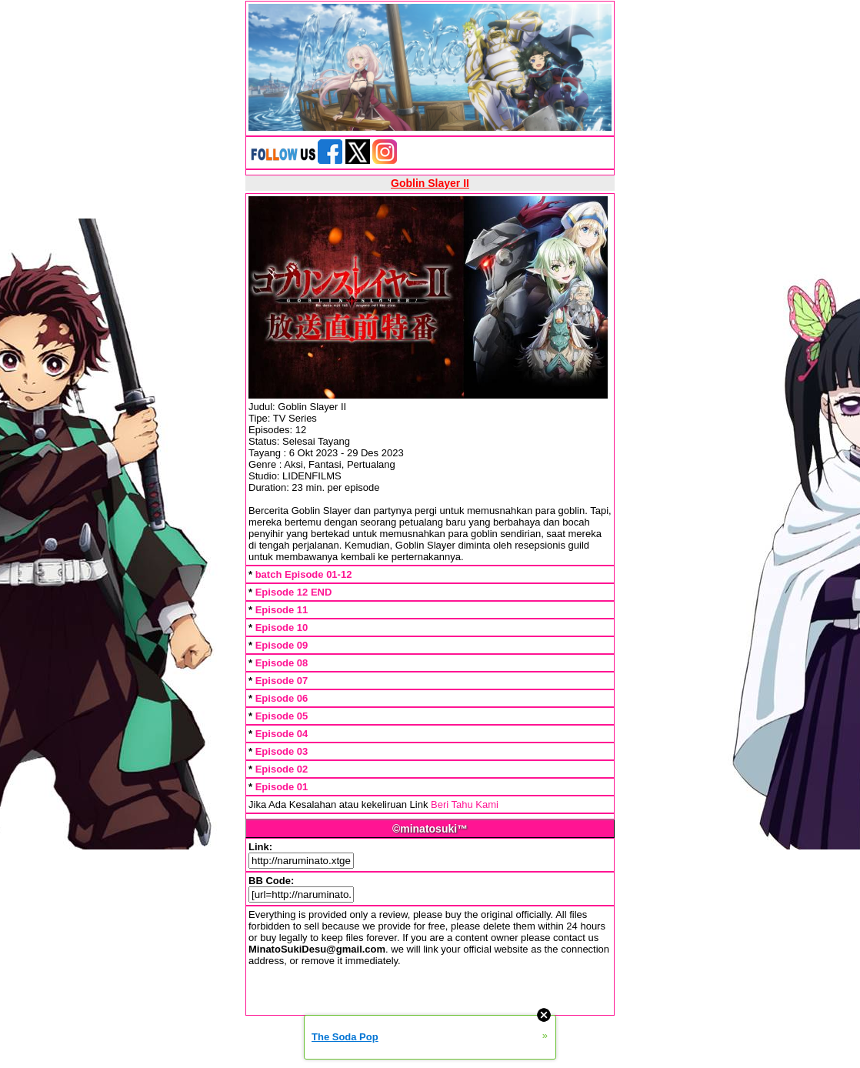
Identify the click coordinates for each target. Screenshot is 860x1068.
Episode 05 (281, 716)
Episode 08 (281, 663)
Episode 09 (281, 645)
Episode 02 (281, 769)
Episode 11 (281, 610)
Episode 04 (281, 733)
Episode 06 (281, 698)
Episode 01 (281, 787)
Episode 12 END (293, 592)
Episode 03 (281, 751)
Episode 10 (281, 627)
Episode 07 (281, 680)
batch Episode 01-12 (303, 574)
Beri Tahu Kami (464, 804)
